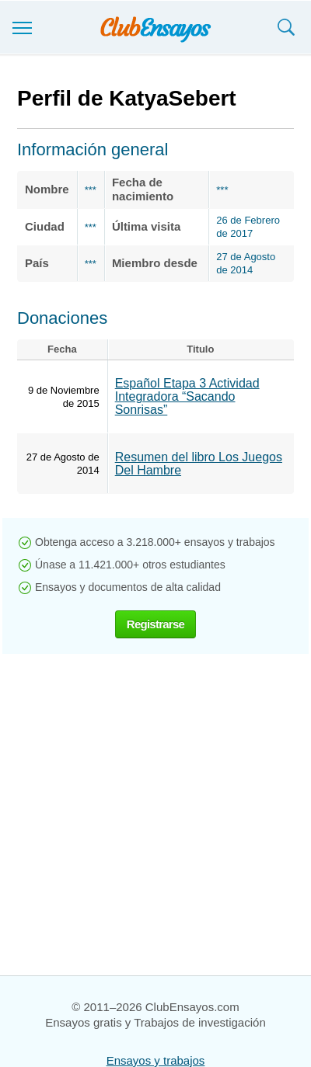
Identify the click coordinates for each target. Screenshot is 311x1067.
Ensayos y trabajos (156, 1060)
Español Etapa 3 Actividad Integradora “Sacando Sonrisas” (187, 396)
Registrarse (155, 624)
